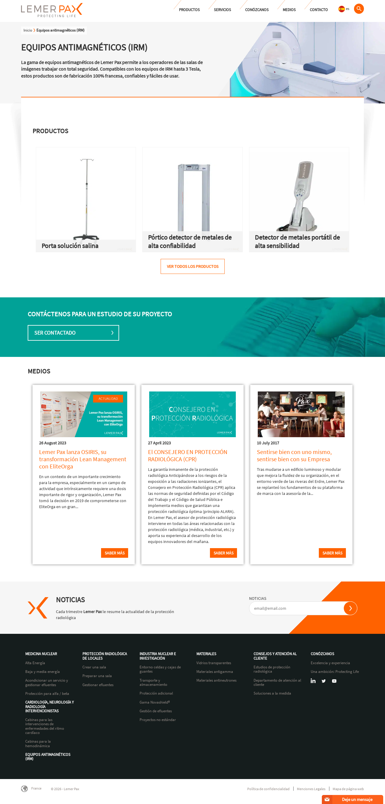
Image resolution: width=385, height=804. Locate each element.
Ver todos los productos (192, 266)
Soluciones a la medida (272, 693)
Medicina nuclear (41, 654)
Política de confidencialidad (268, 789)
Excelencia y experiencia (330, 663)
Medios (289, 9)
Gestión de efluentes (156, 711)
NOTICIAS (257, 598)
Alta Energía (35, 663)
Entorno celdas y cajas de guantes (160, 669)
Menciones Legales (311, 789)
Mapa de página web (348, 789)
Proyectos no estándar (158, 720)
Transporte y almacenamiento (153, 682)
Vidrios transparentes (213, 663)
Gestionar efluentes (97, 685)
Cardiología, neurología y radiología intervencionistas (49, 706)
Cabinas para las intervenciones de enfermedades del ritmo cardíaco (44, 726)
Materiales (206, 654)
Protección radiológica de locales (104, 656)
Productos (189, 9)
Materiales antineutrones (216, 680)
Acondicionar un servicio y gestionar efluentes (46, 682)
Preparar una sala (97, 676)
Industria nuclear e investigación (158, 656)
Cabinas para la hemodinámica (38, 743)
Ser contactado (54, 332)
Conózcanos (257, 9)
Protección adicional (156, 693)
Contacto (319, 9)
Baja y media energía (42, 672)
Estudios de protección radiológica (272, 669)
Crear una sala (94, 667)
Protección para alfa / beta (47, 694)
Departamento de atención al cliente (277, 682)
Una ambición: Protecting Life (335, 672)
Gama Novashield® (155, 702)
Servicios (222, 9)
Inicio (27, 30)
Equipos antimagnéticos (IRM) (47, 757)
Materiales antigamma (214, 672)
